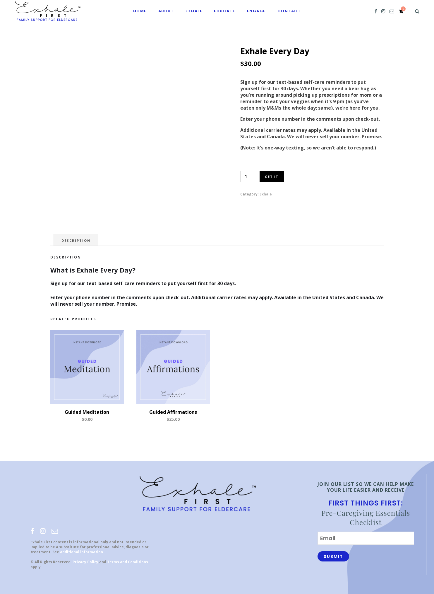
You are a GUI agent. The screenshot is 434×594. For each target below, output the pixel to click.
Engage (256, 11)
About (166, 11)
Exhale (194, 11)
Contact (289, 11)
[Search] (417, 11)
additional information (81, 551)
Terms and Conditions (127, 561)
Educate (224, 11)
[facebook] (376, 11)
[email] (392, 11)
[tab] (76, 240)
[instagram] (383, 11)
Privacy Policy (85, 561)
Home (140, 11)
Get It (272, 176)
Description (75, 240)
